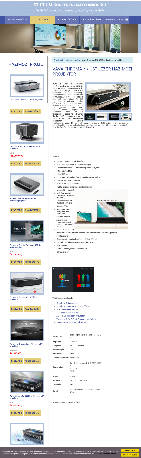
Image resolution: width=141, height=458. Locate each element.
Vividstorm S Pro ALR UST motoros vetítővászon (76, 318)
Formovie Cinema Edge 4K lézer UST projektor (26, 344)
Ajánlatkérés (32, 110)
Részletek (16, 110)
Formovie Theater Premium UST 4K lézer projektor (25, 245)
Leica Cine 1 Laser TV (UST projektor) (26, 98)
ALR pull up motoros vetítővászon (70, 314)
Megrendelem (32, 162)
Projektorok (58, 59)
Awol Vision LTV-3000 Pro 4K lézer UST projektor (27, 396)
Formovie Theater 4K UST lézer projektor (23, 297)
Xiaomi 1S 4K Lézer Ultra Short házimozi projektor (23, 198)
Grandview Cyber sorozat (67, 302)
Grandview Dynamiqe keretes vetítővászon (74, 305)
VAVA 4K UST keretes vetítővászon (71, 321)
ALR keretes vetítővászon (67, 308)
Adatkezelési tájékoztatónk (105, 454)
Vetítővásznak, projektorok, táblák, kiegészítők (70, 7)
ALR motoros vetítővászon (67, 311)
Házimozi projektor (72, 59)
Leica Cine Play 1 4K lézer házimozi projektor (25, 146)
